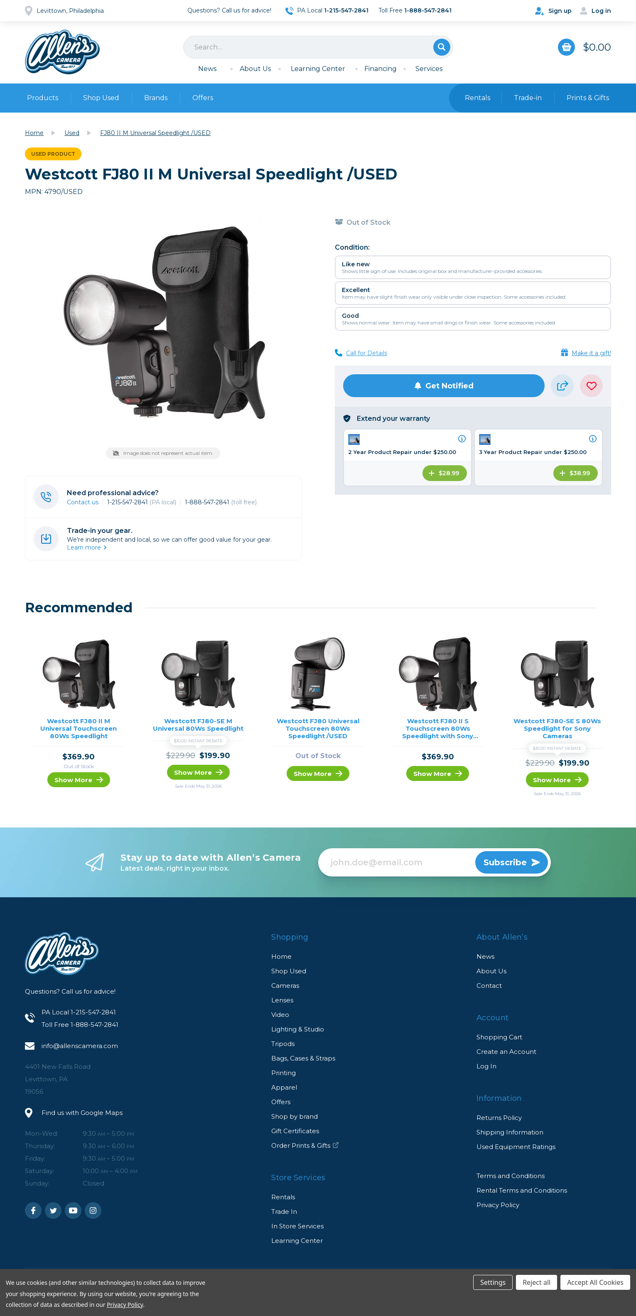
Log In (486, 1066)
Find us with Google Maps (82, 1113)
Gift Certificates (295, 1131)
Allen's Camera (62, 51)
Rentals (283, 1197)
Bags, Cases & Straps (303, 1058)
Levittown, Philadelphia (70, 11)
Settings (493, 1282)
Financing (380, 69)
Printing (283, 1073)
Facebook (33, 1210)
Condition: (352, 247)
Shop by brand (294, 1116)
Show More (78, 780)
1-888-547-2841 (221, 502)
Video (280, 1015)
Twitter (53, 1210)
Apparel (284, 1087)
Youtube (73, 1210)
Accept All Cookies (595, 1282)
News (207, 69)
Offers (202, 98)
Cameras (285, 985)
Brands (155, 98)
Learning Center (318, 69)
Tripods (283, 1044)
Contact (489, 985)
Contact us (82, 502)
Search (441, 47)
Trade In (284, 1211)
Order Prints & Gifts (305, 1145)
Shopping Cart (499, 1037)
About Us (255, 69)
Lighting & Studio (297, 1029)
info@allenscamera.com (80, 1046)
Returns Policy (499, 1118)
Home (281, 956)
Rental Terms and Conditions (521, 1190)
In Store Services (297, 1226)
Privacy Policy (497, 1205)
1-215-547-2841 (141, 502)
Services (428, 69)
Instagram (93, 1210)
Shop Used (101, 98)
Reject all (536, 1282)
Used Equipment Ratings (515, 1147)
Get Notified (444, 385)
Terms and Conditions (510, 1176)
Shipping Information (509, 1132)
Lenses (282, 1000)
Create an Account (506, 1052)
